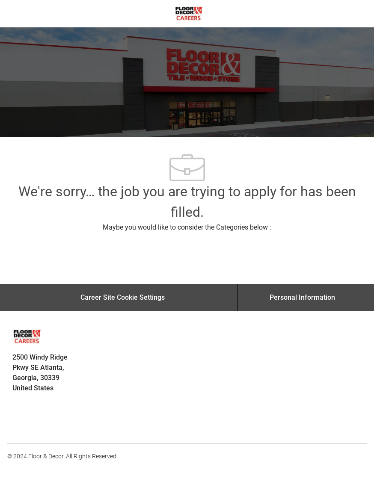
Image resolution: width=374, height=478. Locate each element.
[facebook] (17, 424)
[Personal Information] (302, 297)
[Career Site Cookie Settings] (122, 297)
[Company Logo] (189, 13)
